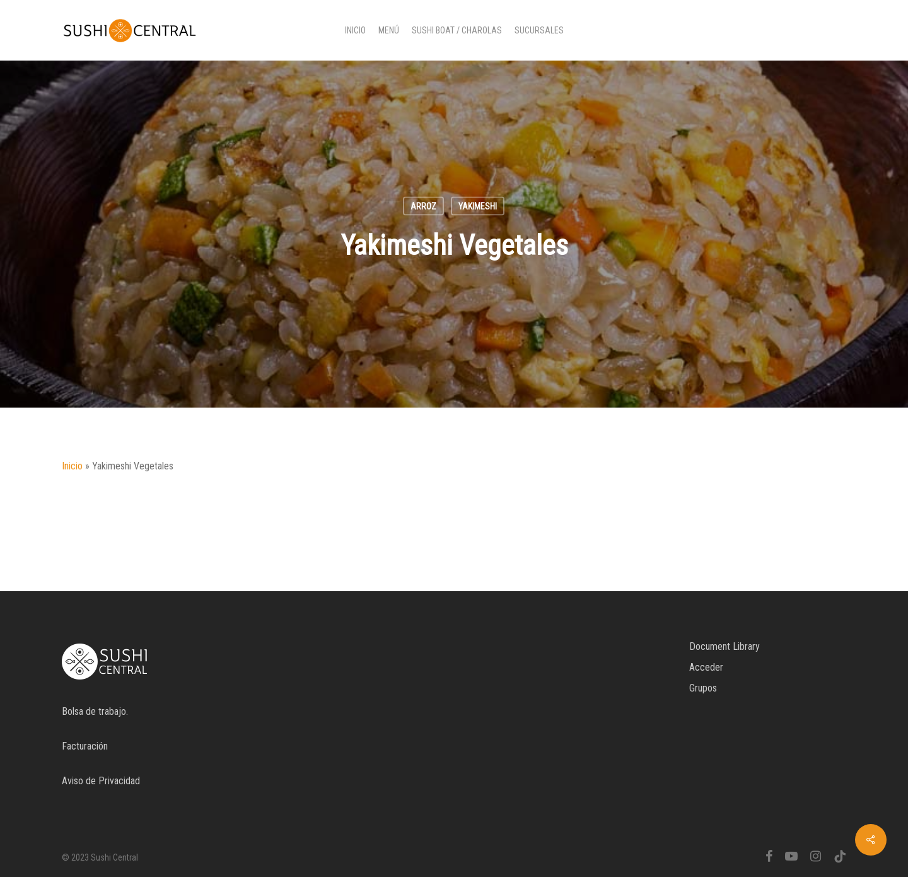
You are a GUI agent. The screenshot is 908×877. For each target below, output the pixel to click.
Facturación (85, 746)
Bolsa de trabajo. (95, 711)
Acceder (706, 667)
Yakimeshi (477, 206)
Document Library (724, 646)
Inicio (72, 466)
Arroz (423, 206)
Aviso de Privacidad (101, 781)
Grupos (703, 688)
